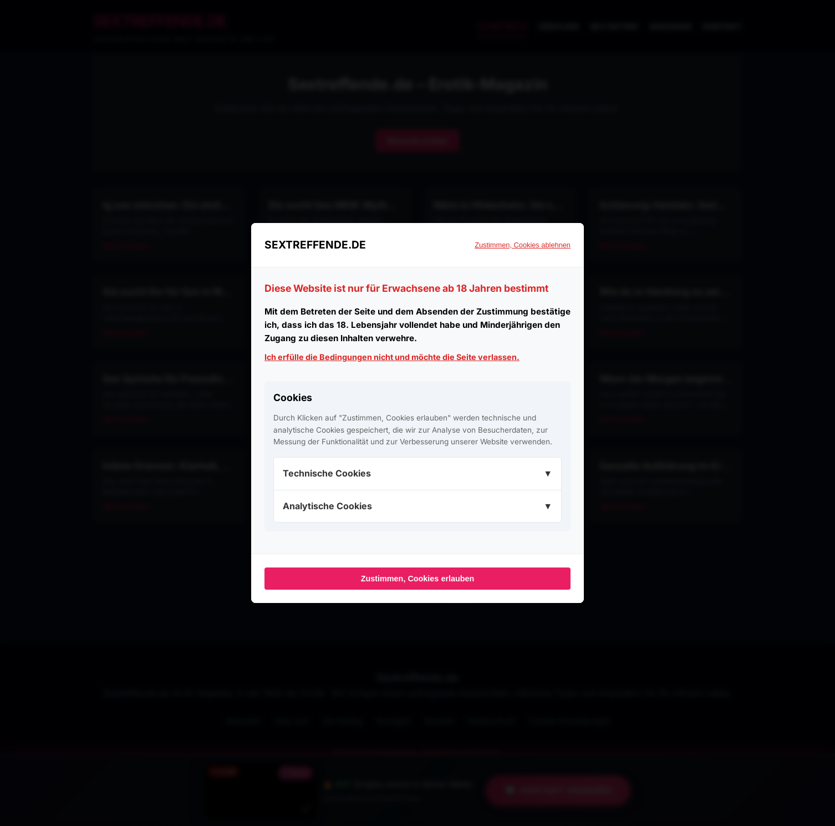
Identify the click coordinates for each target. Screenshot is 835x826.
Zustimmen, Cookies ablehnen (523, 245)
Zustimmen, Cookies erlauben (418, 578)
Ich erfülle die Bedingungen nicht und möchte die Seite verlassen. (392, 357)
